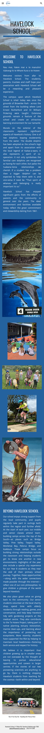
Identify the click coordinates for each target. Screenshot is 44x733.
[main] (22, 28)
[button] (3, 3)
